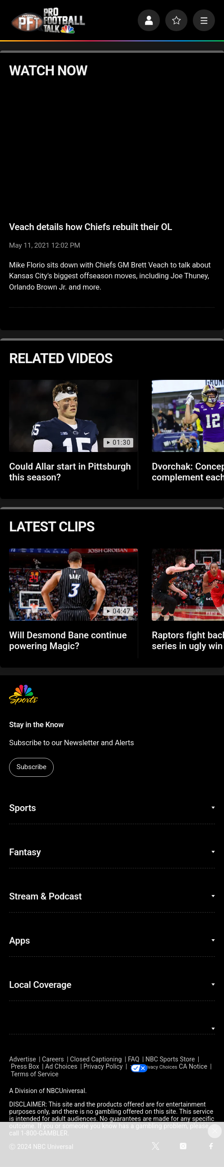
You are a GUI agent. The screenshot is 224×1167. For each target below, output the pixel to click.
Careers (53, 1059)
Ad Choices (61, 1066)
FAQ (133, 1059)
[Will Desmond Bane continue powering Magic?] (73, 585)
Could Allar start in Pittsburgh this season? (70, 472)
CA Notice (23, 1074)
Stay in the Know (36, 724)
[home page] (48, 20)
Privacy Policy (103, 1066)
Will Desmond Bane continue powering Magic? (67, 640)
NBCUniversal (66, 1091)
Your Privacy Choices (179, 1066)
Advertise (22, 1059)
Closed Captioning (96, 1059)
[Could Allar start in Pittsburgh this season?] (73, 416)
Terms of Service (68, 1074)
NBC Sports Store (170, 1059)
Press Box (25, 1066)
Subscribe (32, 767)
